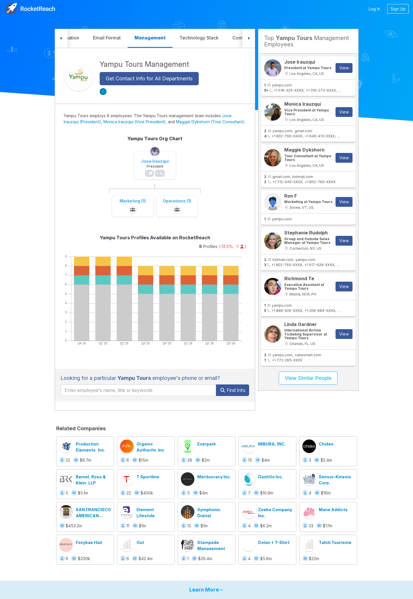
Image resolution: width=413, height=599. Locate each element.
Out (140, 542)
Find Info (232, 390)
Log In (374, 8)
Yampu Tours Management (144, 64)
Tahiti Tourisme (335, 542)
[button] (61, 38)
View (344, 67)
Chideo (326, 443)
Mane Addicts (333, 509)
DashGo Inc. (270, 476)
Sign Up (398, 8)
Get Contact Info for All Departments (149, 78)
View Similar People (308, 378)
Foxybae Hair (89, 542)
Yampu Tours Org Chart (154, 138)
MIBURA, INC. (272, 443)
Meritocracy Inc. (214, 476)
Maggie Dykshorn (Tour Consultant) (210, 121)
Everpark (206, 443)
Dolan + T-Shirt (273, 542)
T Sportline (148, 476)
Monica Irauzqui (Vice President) (134, 121)
